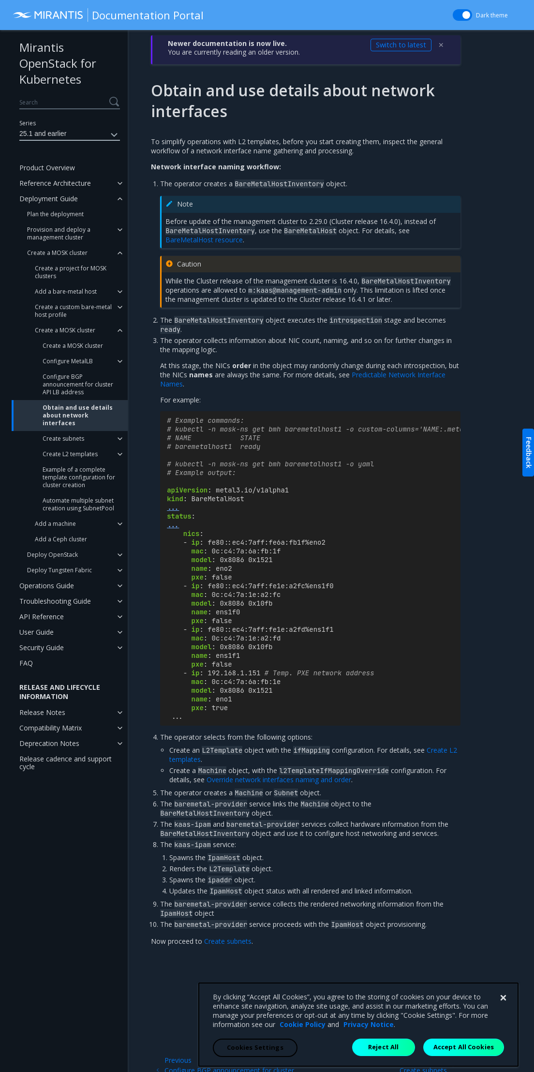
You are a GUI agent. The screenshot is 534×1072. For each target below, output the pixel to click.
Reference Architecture (55, 183)
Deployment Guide (48, 198)
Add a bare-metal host (66, 291)
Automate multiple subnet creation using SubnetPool (78, 504)
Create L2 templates (70, 454)
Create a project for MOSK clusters (70, 272)
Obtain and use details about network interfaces (78, 415)
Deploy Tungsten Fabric (59, 570)
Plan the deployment (55, 214)
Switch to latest (401, 44)
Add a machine (55, 524)
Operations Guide (46, 585)
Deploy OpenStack (52, 555)
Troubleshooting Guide (55, 601)
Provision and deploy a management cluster (58, 233)
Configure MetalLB (68, 361)
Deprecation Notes (49, 743)
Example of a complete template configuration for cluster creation (79, 477)
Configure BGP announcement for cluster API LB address (78, 384)
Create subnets (63, 438)
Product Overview (47, 167)
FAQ (26, 663)
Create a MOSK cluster (57, 253)
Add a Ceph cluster (61, 539)
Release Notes (42, 712)
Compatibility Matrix (50, 727)
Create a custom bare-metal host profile (73, 311)
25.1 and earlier (69, 135)
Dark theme (492, 15)
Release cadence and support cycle (65, 762)
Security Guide (41, 647)
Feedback (529, 452)
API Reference (41, 616)
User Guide (36, 632)
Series (27, 123)
